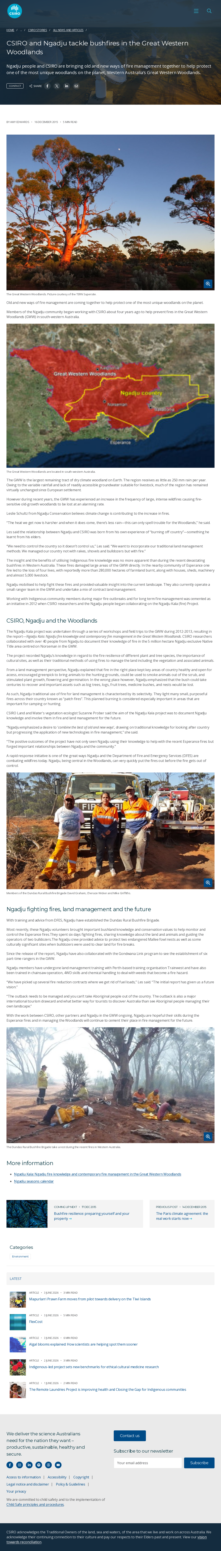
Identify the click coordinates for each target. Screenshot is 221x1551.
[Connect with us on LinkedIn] (29, 1465)
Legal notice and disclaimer (27, 1484)
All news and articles (68, 30)
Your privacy (16, 1491)
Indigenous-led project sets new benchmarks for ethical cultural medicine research (94, 1367)
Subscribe (199, 1463)
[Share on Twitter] (57, 86)
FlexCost (35, 1321)
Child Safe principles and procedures (35, 1504)
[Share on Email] (76, 86)
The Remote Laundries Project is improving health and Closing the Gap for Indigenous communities (107, 1389)
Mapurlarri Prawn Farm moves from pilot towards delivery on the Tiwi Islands (90, 1299)
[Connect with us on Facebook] (9, 1465)
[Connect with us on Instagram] (19, 1465)
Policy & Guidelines (70, 1484)
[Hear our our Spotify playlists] (38, 1465)
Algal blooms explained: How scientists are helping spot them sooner (83, 1344)
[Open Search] (209, 11)
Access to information (23, 1477)
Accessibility (57, 1477)
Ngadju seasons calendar (34, 1181)
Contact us (130, 1435)
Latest (16, 1279)
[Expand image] (110, 212)
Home (10, 30)
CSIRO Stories (37, 30)
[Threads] (48, 1465)
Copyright (81, 1477)
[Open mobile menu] (196, 11)
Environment (20, 1256)
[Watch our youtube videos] (58, 1465)
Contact (15, 85)
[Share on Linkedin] (66, 86)
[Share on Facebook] (47, 86)
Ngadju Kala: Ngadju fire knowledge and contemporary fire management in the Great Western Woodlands (97, 1174)
